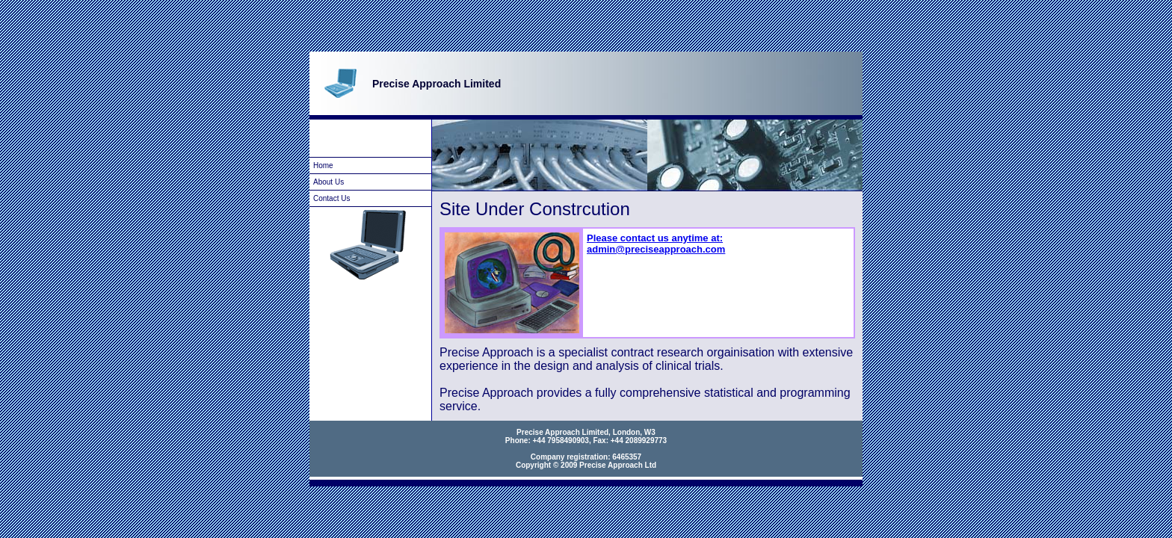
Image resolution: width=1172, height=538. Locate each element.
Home (323, 165)
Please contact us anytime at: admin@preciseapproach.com (656, 243)
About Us (328, 182)
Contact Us (331, 198)
